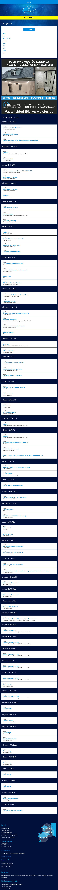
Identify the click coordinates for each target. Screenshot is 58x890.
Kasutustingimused (6, 856)
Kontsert (5, 40)
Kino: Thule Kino (7, 38)
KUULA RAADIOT (29, 17)
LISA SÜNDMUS (29, 29)
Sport (4, 45)
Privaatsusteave (5, 850)
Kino (4, 36)
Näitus (4, 43)
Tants (4, 48)
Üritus (4, 53)
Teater (4, 50)
